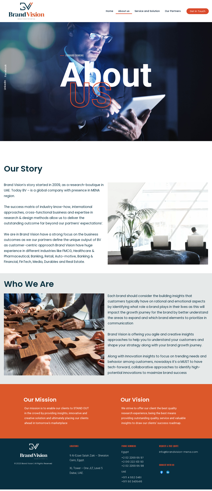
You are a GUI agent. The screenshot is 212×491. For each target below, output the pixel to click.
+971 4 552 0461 (131, 479)
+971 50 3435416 (131, 483)
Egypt (125, 453)
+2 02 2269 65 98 (132, 467)
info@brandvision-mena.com (178, 453)
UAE (123, 473)
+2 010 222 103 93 (132, 463)
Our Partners (173, 11)
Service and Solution (147, 11)
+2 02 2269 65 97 (132, 459)
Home (109, 11)
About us (123, 11)
